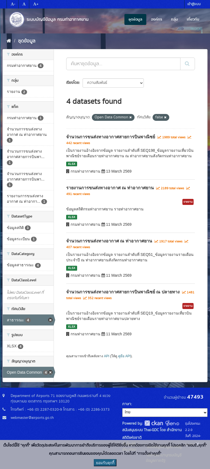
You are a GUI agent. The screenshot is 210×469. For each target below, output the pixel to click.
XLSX (71, 163)
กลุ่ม (174, 19)
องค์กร (156, 19)
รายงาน (187, 202)
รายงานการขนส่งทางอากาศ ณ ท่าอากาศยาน (110, 187)
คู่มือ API (124, 356)
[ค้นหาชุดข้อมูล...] (123, 64)
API (106, 356)
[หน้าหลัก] (9, 41)
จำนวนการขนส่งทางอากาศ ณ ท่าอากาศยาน (109, 241)
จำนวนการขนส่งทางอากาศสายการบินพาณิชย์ (110, 137)
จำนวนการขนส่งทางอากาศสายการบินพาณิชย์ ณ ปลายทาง (123, 292)
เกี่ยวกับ (193, 19)
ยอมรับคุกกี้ (105, 463)
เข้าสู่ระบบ (194, 4)
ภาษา (126, 404)
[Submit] (187, 64)
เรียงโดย (72, 82)
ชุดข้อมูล (135, 19)
